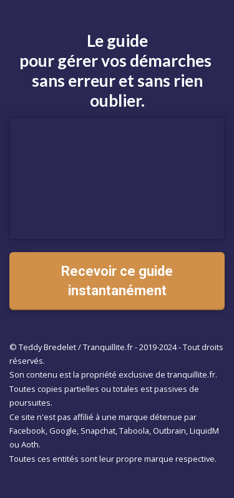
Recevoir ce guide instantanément (117, 280)
